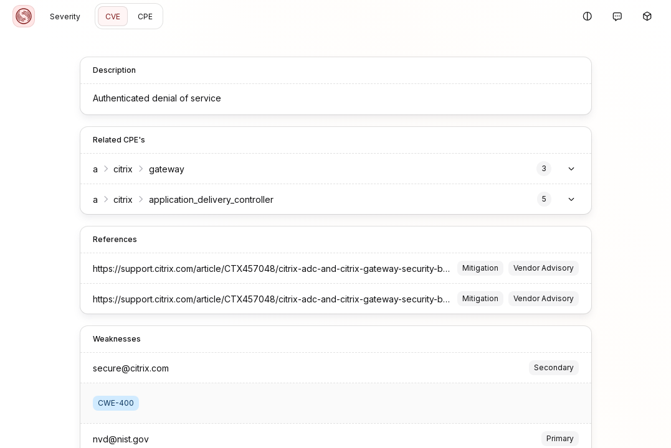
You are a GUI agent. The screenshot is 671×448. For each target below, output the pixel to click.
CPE (145, 16)
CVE (112, 16)
